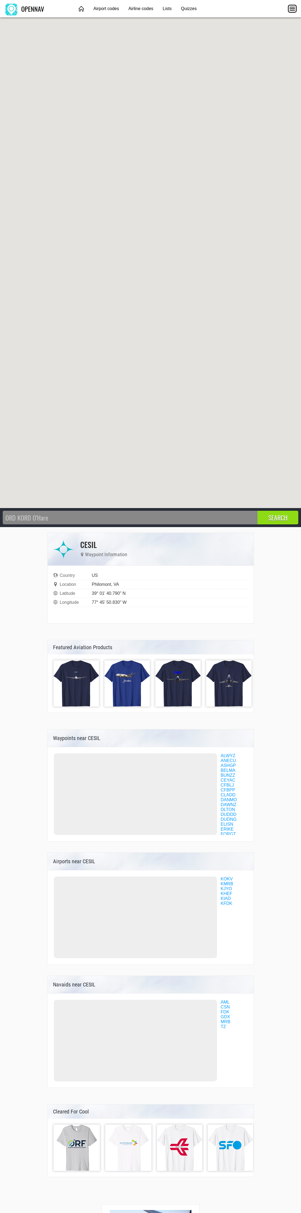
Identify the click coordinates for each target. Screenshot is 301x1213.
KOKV (227, 879)
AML (225, 1002)
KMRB (227, 883)
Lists (167, 8)
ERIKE (227, 829)
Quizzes (189, 8)
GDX (225, 1016)
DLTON (228, 809)
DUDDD (229, 814)
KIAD (226, 898)
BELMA (228, 770)
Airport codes (106, 8)
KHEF (226, 893)
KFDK (226, 903)
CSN (225, 1007)
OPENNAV (24, 9)
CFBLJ (227, 785)
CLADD (228, 795)
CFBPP (228, 790)
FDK (225, 1012)
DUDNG (229, 819)
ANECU (228, 760)
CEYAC (228, 780)
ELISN (227, 824)
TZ (223, 1026)
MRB (226, 1021)
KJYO (226, 888)
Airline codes (140, 8)
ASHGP (228, 765)
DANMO (229, 799)
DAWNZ (229, 804)
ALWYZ (228, 755)
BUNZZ (228, 775)
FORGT (228, 834)
